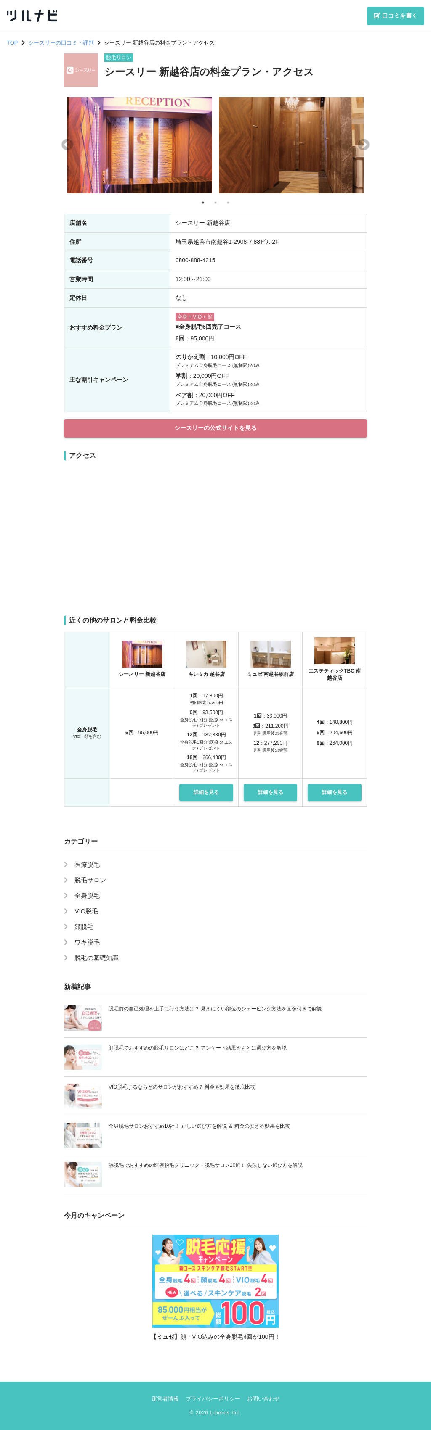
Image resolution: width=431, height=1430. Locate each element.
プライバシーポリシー (213, 1399)
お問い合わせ (263, 1399)
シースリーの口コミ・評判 (61, 43)
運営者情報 (165, 1399)
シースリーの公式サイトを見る (215, 428)
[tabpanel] (139, 145)
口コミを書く (396, 15)
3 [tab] (228, 202)
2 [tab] (215, 202)
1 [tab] (203, 202)
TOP (12, 43)
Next (363, 145)
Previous (67, 145)
